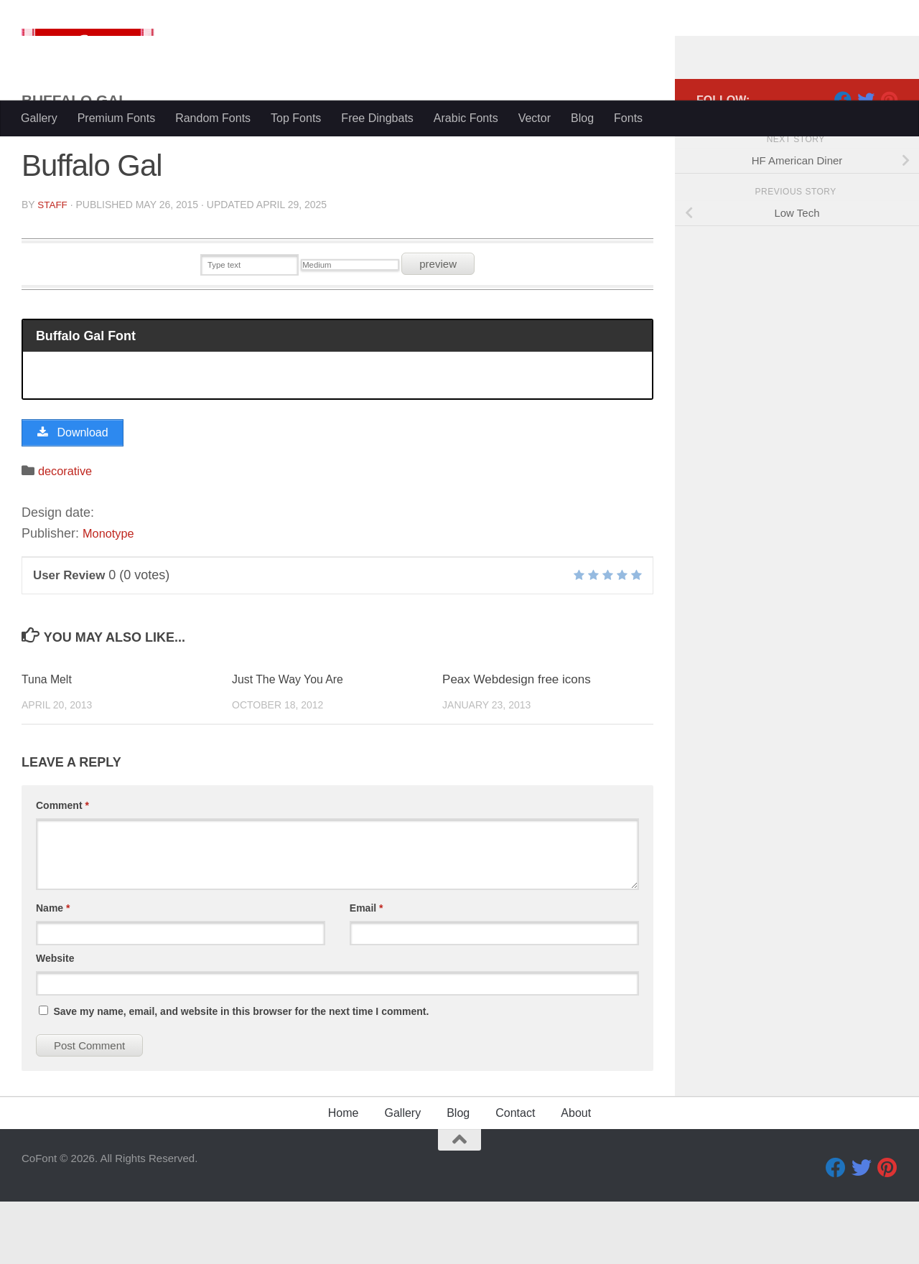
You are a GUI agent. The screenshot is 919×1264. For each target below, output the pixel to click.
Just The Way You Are (291, 742)
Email (366, 970)
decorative (68, 533)
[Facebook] (843, 157)
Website (55, 1020)
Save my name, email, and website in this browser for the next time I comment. (241, 1074)
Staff (52, 262)
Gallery (39, 118)
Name (53, 970)
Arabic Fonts (466, 118)
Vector (534, 118)
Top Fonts (296, 118)
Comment (62, 868)
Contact (515, 1175)
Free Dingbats (377, 118)
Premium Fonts (116, 118)
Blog (582, 118)
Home (343, 1175)
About (576, 1175)
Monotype (111, 596)
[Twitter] (865, 157)
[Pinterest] (888, 157)
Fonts (628, 118)
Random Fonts (213, 118)
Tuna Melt (48, 742)
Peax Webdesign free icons (516, 742)
